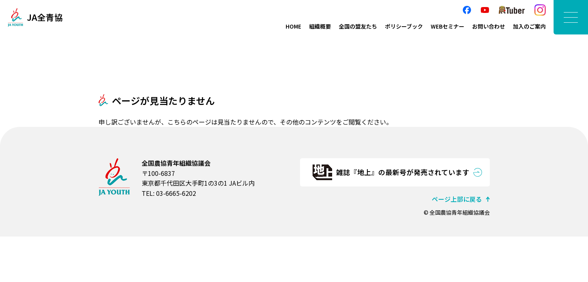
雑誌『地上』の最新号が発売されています (402, 172)
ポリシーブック (404, 26)
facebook (467, 10)
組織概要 (320, 26)
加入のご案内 (529, 26)
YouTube (485, 10)
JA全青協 (45, 17)
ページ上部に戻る (457, 199)
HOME (293, 26)
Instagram (540, 10)
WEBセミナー (447, 26)
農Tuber (512, 10)
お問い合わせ (488, 26)
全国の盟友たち (358, 26)
